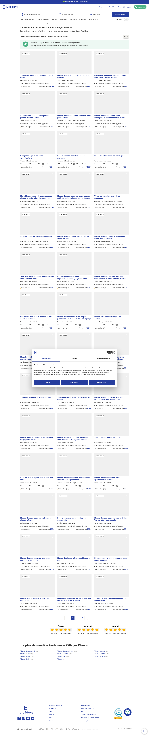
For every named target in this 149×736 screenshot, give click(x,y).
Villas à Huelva (26, 663)
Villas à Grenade (64, 657)
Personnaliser (74, 382)
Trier (126, 40)
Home (22, 26)
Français (127, 7)
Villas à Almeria (101, 660)
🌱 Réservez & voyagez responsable (73, 1)
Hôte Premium (26, 57)
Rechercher (120, 13)
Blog (119, 7)
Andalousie (30, 26)
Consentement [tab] (46, 358)
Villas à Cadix (26, 657)
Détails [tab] (74, 358)
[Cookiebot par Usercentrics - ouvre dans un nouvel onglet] (107, 352)
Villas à (60, 663)
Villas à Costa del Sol (29, 655)
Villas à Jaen (63, 660)
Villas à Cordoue (101, 657)
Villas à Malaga (101, 655)
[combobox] (38, 13)
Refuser (47, 382)
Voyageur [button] (102, 7)
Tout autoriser (102, 382)
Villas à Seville (27, 660)
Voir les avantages (82, 49)
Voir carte (119, 19)
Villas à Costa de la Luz (67, 655)
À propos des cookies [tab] (103, 358)
